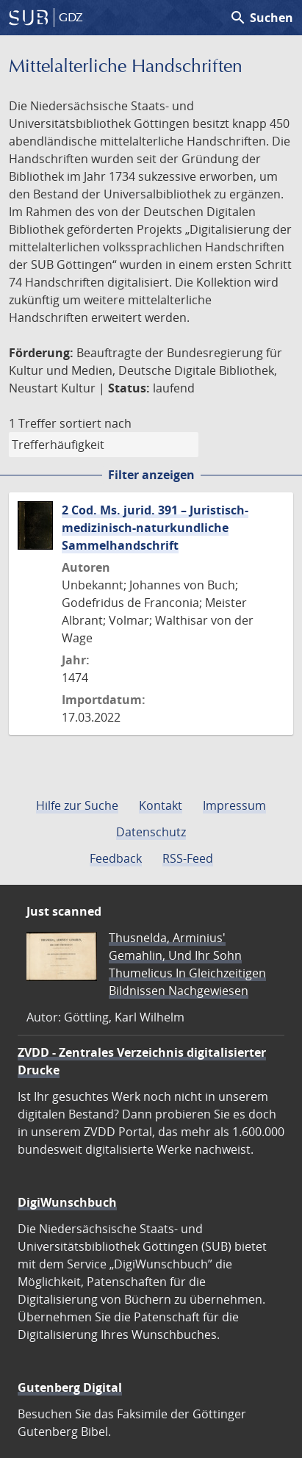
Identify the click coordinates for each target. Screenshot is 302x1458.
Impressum (234, 805)
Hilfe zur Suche (77, 805)
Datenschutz (151, 832)
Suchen (261, 17)
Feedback (116, 858)
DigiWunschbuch (67, 1202)
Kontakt (160, 805)
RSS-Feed (187, 858)
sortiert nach (96, 423)
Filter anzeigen (151, 475)
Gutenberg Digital (70, 1387)
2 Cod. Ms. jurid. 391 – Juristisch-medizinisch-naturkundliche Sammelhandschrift (155, 527)
